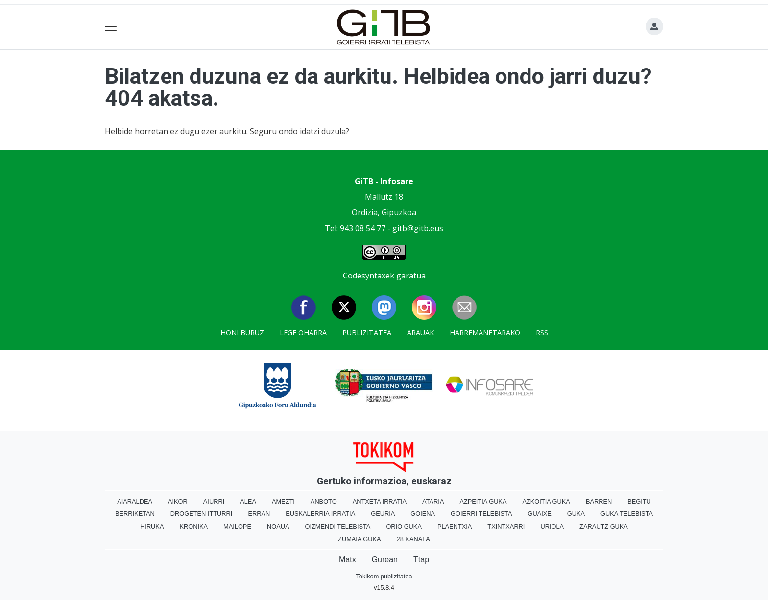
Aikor (178, 501)
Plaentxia (454, 526)
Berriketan (135, 513)
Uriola (552, 526)
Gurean (385, 559)
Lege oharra (303, 332)
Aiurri (213, 501)
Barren (599, 501)
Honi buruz (242, 332)
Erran (259, 513)
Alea (248, 501)
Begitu (639, 501)
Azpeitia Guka (482, 501)
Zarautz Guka (603, 526)
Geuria (383, 513)
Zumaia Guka (359, 539)
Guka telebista (626, 513)
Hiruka (152, 526)
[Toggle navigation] (110, 27)
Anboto (324, 501)
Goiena (422, 513)
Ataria (433, 501)
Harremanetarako (485, 332)
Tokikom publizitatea (384, 576)
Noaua (278, 526)
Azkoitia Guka (546, 501)
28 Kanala (413, 539)
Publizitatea (366, 332)
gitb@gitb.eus (417, 228)
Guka (576, 513)
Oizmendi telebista (337, 526)
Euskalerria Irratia (320, 513)
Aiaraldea (134, 501)
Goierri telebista (481, 513)
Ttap (421, 559)
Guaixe (539, 513)
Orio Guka (404, 526)
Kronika (193, 526)
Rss (542, 332)
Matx (347, 559)
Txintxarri (506, 526)
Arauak (420, 332)
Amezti (283, 501)
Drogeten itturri (201, 513)
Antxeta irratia (380, 501)
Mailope (237, 526)
